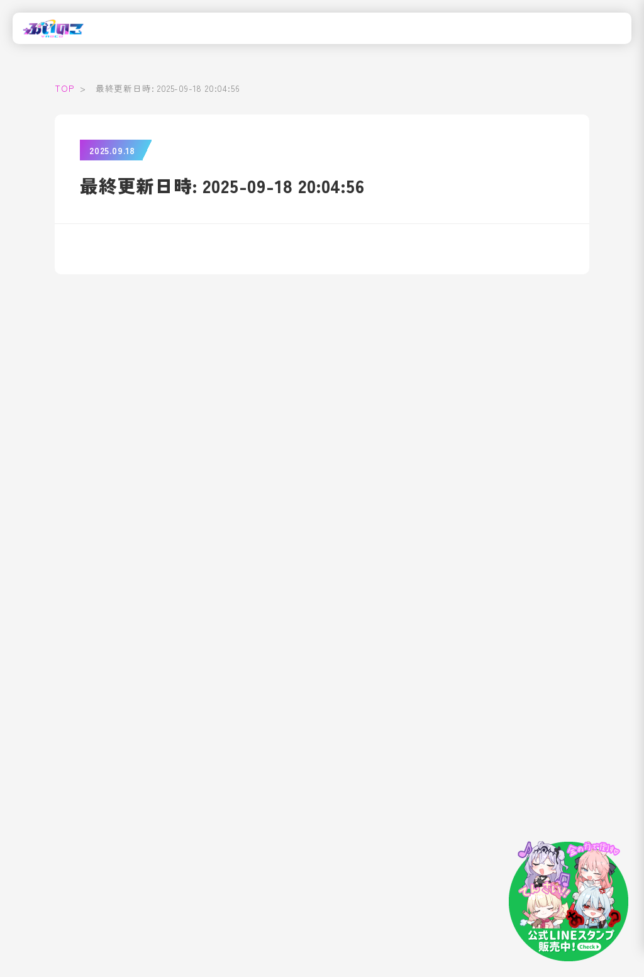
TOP (64, 88)
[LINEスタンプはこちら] (568, 901)
